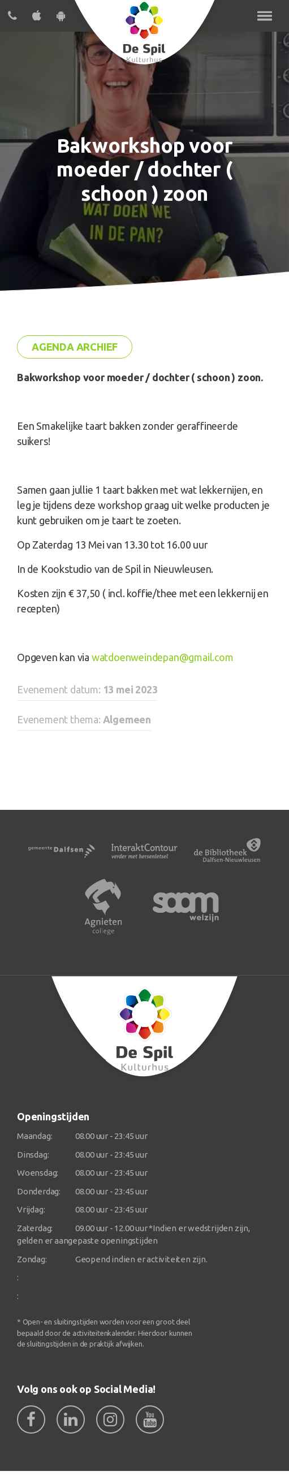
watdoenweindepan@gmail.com (163, 657)
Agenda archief (75, 346)
